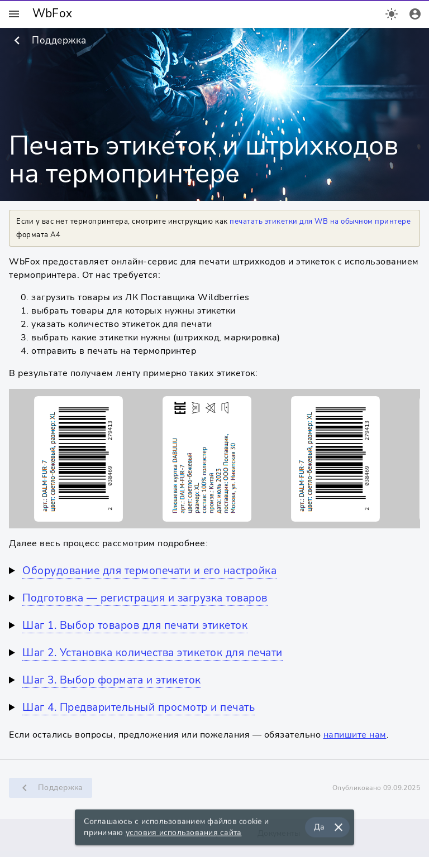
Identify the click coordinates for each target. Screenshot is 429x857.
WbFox (52, 13)
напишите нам (355, 735)
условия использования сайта (184, 834)
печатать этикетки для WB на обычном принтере (320, 221)
